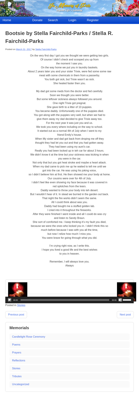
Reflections (18, 360)
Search (53, 20)
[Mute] (120, 300)
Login (72, 20)
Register (93, 20)
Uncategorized (20, 384)
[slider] (65, 300)
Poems (16, 344)
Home (7, 20)
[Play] (9, 300)
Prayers (16, 352)
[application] (69, 300)
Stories (16, 368)
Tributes (17, 376)
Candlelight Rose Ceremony (28, 336)
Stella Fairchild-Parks (45, 49)
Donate (37, 20)
